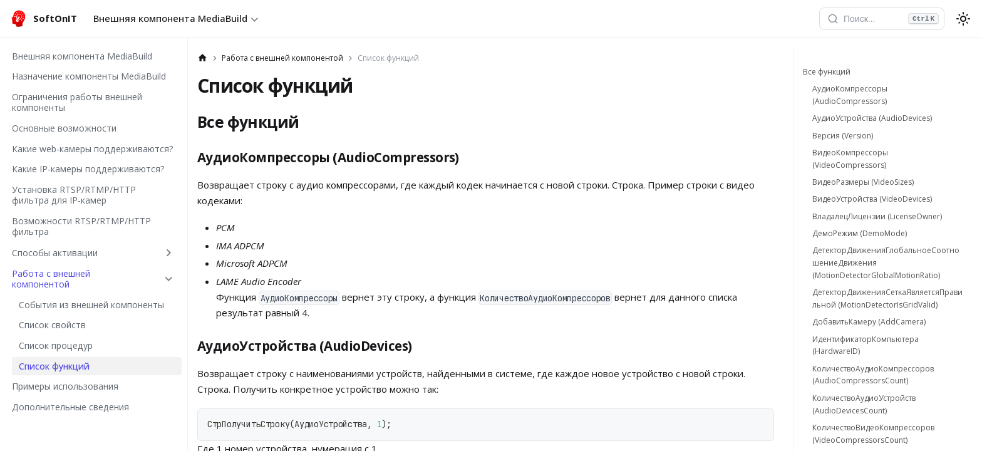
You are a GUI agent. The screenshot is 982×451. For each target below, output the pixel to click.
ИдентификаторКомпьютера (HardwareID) (865, 345)
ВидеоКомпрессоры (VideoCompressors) (850, 158)
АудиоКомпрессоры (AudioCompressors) (849, 94)
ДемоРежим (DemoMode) (859, 233)
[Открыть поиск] (881, 19)
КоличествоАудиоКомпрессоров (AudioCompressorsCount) (873, 374)
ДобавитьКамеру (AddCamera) (869, 321)
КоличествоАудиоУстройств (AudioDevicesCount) (864, 404)
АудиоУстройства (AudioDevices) (872, 118)
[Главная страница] (202, 58)
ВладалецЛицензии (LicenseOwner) (877, 216)
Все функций (826, 71)
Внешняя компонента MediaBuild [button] (170, 18)
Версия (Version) (842, 135)
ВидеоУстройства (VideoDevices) (872, 199)
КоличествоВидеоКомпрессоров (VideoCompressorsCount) (873, 433)
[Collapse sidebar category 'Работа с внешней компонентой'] (169, 278)
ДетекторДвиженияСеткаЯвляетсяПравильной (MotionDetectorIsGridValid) (887, 298)
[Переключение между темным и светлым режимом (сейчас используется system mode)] (963, 18)
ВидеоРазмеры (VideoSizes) (863, 182)
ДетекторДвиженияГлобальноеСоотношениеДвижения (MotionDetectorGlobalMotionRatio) (885, 263)
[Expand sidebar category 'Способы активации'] (169, 252)
